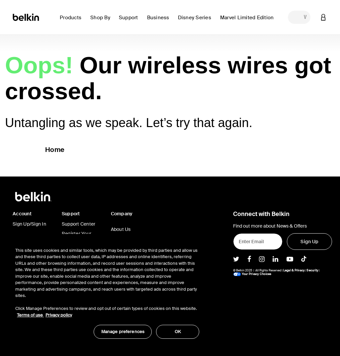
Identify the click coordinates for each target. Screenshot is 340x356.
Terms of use (30, 315)
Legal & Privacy (294, 270)
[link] (130, 21)
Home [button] (54, 149)
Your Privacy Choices (252, 274)
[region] (107, 289)
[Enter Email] (258, 241)
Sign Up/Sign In (29, 224)
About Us (121, 229)
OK (178, 331)
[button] (72, 21)
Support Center (79, 224)
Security (312, 270)
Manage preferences (122, 331)
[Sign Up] (309, 241)
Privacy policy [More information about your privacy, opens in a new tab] (58, 315)
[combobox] (299, 17)
